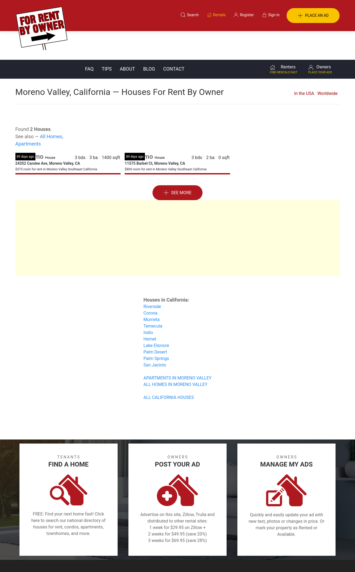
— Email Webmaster (323, 559)
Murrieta (152, 290)
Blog (149, 40)
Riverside (152, 277)
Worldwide (327, 64)
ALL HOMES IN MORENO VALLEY (176, 355)
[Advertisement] (177, 209)
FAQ (89, 40)
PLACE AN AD (313, 15)
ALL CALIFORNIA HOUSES (169, 368)
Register (268, 546)
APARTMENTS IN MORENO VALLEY (178, 349)
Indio (148, 303)
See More (178, 164)
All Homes (51, 108)
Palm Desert (155, 323)
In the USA (304, 64)
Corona (150, 284)
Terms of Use (121, 546)
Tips (107, 40)
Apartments (28, 115)
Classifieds (89, 546)
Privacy (181, 546)
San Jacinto (155, 336)
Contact (174, 40)
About (127, 40)
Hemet (150, 310)
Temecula (153, 297)
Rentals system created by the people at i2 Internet (262, 559)
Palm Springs (156, 329)
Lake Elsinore (156, 316)
